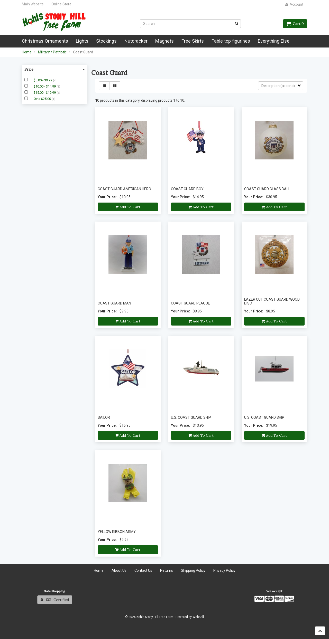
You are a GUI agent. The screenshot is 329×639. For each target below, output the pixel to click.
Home (27, 52)
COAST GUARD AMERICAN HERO (124, 189)
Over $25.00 (43, 99)
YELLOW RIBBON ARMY (117, 532)
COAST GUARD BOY (187, 189)
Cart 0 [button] (295, 23)
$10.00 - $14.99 (45, 86)
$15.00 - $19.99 (45, 92)
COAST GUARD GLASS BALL (267, 189)
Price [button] (54, 69)
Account (294, 4)
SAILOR (104, 417)
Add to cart (127, 207)
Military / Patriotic (52, 52)
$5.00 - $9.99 (43, 80)
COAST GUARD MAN (114, 303)
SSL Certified (55, 599)
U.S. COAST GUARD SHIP (191, 417)
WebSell (198, 617)
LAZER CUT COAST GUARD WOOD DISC (272, 301)
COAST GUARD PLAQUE (190, 303)
